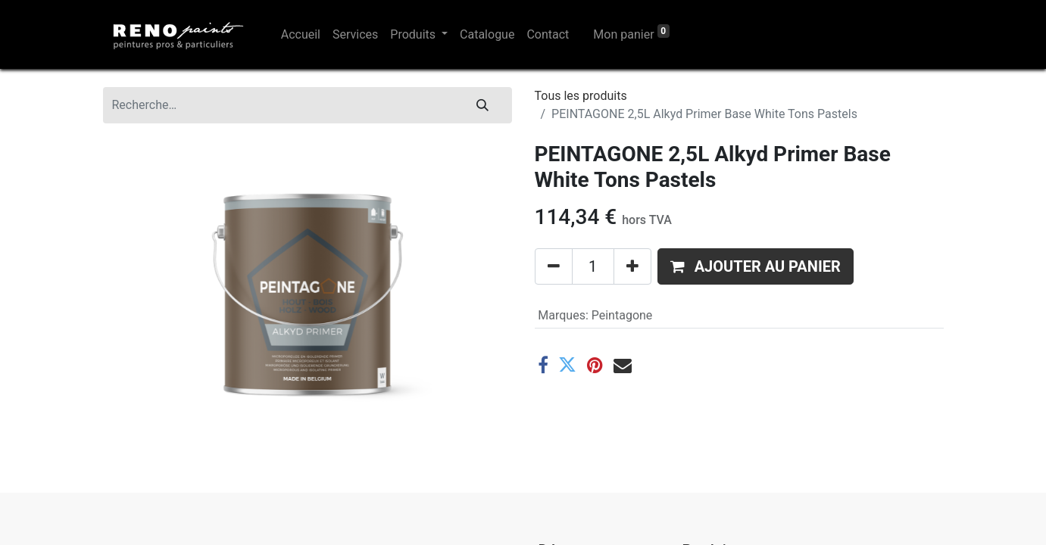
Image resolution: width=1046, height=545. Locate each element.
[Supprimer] (554, 266)
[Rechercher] (482, 105)
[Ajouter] (632, 266)
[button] (755, 266)
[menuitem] (300, 35)
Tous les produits (581, 96)
